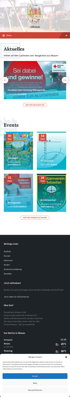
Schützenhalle (14, 165)
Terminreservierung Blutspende (26, 90)
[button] (66, 357)
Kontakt (7, 256)
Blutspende (14, 202)
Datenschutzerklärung (13, 269)
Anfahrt (7, 265)
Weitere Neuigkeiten (35, 105)
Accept (35, 376)
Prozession (47, 160)
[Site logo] (35, 22)
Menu (35, 35)
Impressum (8, 260)
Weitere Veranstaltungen (35, 218)
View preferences (35, 390)
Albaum (35, 26)
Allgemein (22, 94)
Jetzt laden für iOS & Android (16, 296)
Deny (35, 383)
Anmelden (8, 274)
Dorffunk (7, 251)
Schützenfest (48, 199)
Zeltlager (13, 158)
